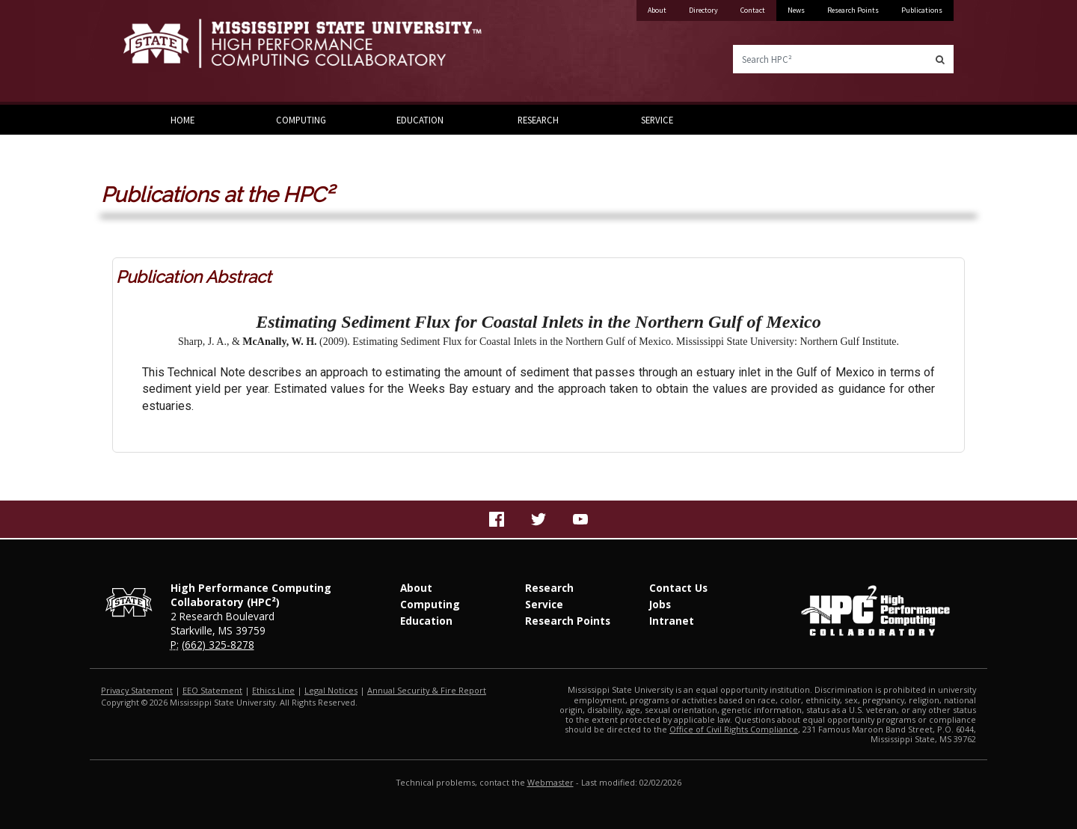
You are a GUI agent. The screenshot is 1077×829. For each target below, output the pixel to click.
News (796, 10)
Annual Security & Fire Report (426, 690)
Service (657, 120)
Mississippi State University (160, 52)
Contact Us (678, 588)
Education (420, 120)
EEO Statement (212, 690)
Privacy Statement (137, 690)
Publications (921, 10)
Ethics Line (273, 690)
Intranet (671, 621)
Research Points (853, 10)
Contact (752, 10)
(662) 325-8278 (218, 644)
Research (538, 120)
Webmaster (550, 782)
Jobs (660, 604)
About (657, 10)
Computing (301, 120)
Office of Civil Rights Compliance (733, 729)
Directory (703, 10)
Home (182, 120)
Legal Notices (331, 690)
